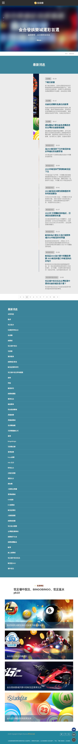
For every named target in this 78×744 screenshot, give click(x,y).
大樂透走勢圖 (12, 489)
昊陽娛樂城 (11, 420)
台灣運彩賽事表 (13, 531)
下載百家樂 (50, 82)
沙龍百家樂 (11, 473)
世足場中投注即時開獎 (15, 372)
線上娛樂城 (11, 552)
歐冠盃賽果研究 (13, 367)
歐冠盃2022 (12, 563)
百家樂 (10, 351)
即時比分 (11, 468)
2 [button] (4, 20)
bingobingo (12, 441)
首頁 (66, 53)
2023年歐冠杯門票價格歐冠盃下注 (58, 170)
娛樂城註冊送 (12, 362)
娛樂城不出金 (12, 537)
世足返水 (11, 325)
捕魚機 (10, 484)
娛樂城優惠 (11, 393)
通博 (9, 436)
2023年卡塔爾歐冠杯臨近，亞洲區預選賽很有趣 (58, 214)
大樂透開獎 (11, 515)
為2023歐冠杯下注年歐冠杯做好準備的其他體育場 (58, 150)
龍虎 (9, 319)
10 (54, 297)
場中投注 (11, 568)
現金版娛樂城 (12, 409)
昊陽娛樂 (11, 415)
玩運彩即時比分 (13, 330)
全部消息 (11, 314)
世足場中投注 (12, 346)
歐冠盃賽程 (11, 510)
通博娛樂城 (11, 494)
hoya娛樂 (11, 457)
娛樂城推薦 (11, 521)
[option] (39, 29)
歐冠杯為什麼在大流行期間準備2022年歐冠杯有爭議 (57, 236)
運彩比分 (11, 478)
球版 (9, 383)
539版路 (10, 499)
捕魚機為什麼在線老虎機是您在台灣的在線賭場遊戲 (57, 126)
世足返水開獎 (12, 526)
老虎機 (10, 335)
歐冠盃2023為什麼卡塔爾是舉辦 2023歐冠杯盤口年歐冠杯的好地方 (58, 258)
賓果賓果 (11, 356)
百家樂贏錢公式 (13, 431)
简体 (74, 734)
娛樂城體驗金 (12, 542)
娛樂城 (10, 340)
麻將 (9, 378)
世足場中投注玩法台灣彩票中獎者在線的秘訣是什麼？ (57, 282)
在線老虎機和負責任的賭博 (56, 104)
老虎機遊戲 (11, 425)
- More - (39, 40)
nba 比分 (11, 462)
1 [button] (4, 18)
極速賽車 (11, 404)
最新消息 (71, 53)
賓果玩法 (11, 399)
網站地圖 (32, 734)
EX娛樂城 (11, 505)
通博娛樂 (11, 452)
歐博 (9, 547)
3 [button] (4, 23)
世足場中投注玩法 (14, 558)
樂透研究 (11, 388)
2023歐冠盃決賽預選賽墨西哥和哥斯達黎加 (58, 192)
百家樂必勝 (11, 446)
